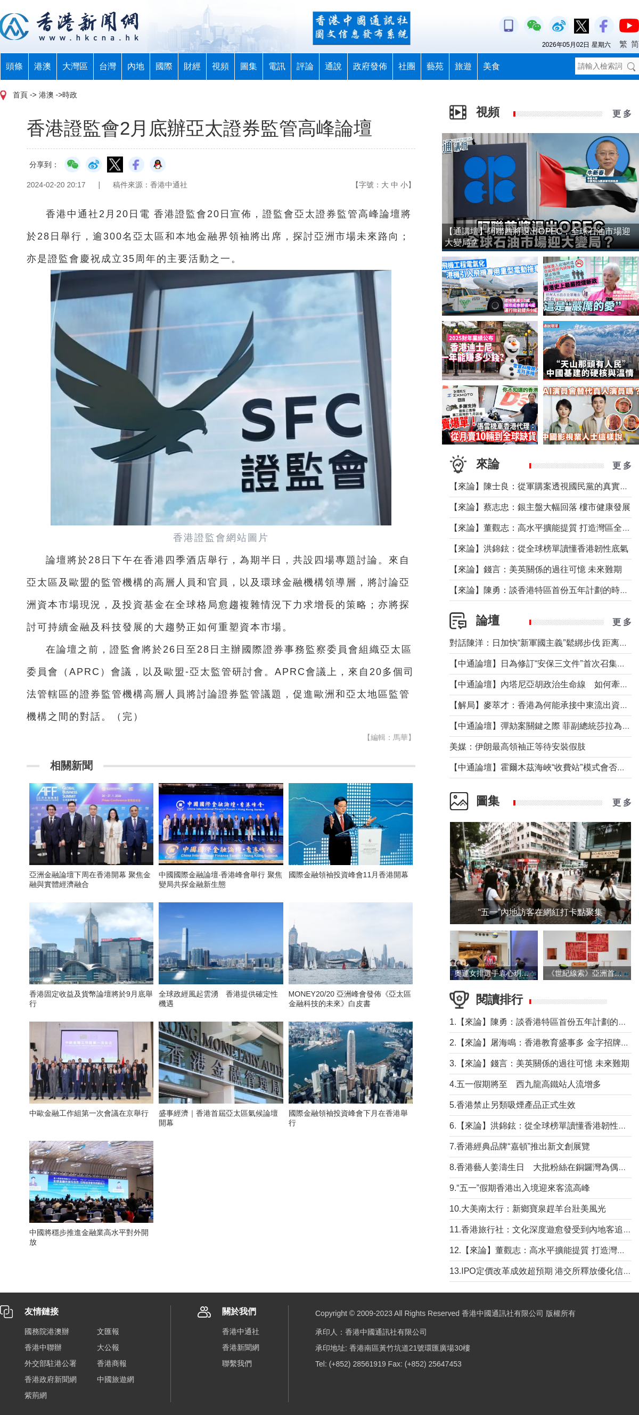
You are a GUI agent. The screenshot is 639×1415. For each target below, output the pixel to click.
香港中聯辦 (43, 1347)
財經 (192, 66)
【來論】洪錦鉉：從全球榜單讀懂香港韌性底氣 (538, 548)
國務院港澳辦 (46, 1331)
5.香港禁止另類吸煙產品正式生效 (512, 1104)
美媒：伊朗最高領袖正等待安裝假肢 (517, 746)
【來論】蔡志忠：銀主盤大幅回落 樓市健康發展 (539, 507)
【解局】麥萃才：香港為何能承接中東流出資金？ (543, 705)
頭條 (14, 66)
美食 (491, 66)
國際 (164, 66)
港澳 (42, 66)
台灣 (107, 66)
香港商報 (112, 1363)
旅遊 (463, 66)
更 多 (622, 113)
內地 (135, 66)
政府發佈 (370, 66)
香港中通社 (240, 1331)
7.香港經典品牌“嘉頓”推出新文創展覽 (519, 1146)
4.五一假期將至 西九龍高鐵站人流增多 (525, 1084)
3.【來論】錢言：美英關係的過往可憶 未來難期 (539, 1063)
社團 (406, 66)
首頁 (20, 95)
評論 (305, 66)
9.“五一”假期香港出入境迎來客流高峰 (519, 1187)
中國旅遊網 (115, 1379)
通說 (333, 66)
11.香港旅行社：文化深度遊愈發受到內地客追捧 (540, 1229)
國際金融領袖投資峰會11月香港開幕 (349, 874)
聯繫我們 (237, 1363)
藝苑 (435, 66)
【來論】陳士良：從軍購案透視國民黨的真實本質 (543, 486)
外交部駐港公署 (50, 1363)
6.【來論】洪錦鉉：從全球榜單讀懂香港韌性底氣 (542, 1125)
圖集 (248, 66)
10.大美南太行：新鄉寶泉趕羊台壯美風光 (532, 1208)
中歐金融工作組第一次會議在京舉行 (89, 1113)
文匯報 (108, 1331)
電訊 (276, 66)
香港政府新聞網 (50, 1379)
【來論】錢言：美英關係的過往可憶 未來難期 (535, 569)
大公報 (108, 1347)
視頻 (220, 66)
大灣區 (75, 66)
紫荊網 (35, 1395)
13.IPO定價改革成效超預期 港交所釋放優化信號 (540, 1271)
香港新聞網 (240, 1347)
